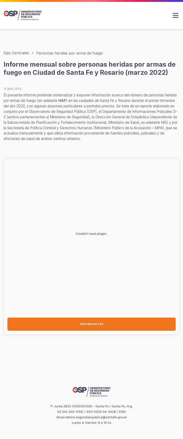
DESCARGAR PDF (92, 324)
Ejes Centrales (16, 52)
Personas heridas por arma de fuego (69, 53)
